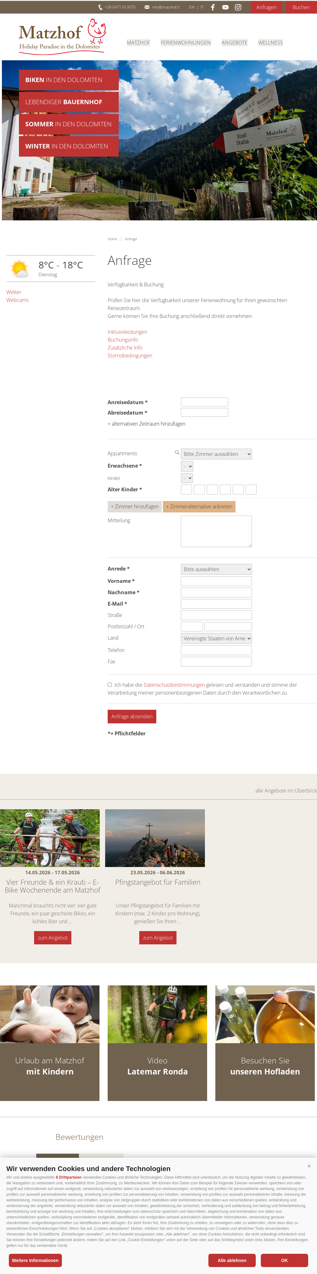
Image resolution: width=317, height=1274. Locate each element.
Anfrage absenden (132, 716)
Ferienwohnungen (186, 42)
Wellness (270, 42)
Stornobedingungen (130, 355)
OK (284, 1260)
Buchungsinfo (123, 339)
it (201, 7)
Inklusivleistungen (127, 331)
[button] (309, 1166)
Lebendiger (63, 102)
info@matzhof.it (166, 7)
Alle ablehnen (232, 1260)
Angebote (235, 42)
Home (112, 238)
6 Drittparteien (68, 1177)
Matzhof (62, 36)
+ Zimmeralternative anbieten (199, 506)
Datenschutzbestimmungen (174, 684)
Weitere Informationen (35, 1260)
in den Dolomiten (63, 80)
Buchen (301, 7)
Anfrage (131, 238)
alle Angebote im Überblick (286, 790)
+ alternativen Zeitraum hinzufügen (146, 423)
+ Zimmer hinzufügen (134, 506)
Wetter (13, 292)
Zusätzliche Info (125, 347)
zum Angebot (53, 937)
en (191, 7)
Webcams (17, 299)
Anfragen (266, 7)
